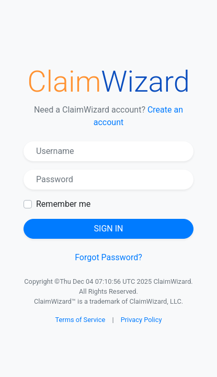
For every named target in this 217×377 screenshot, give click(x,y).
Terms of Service (80, 320)
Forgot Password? (108, 257)
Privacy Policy (141, 320)
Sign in (108, 229)
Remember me (63, 204)
